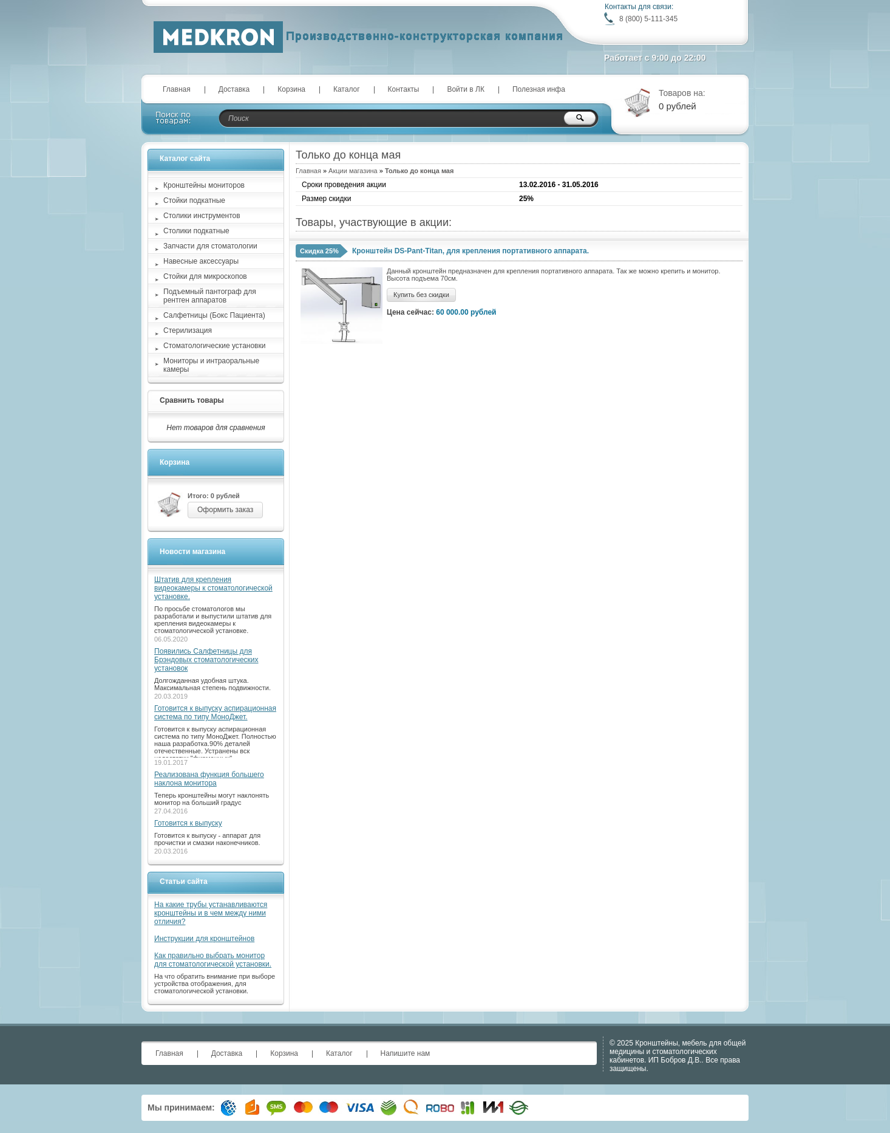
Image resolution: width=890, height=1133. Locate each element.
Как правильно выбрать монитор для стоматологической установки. (212, 959)
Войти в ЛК (465, 89)
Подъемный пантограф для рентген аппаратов (209, 295)
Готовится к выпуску (188, 823)
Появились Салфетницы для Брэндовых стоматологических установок (206, 660)
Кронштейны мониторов (204, 185)
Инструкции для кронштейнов (204, 938)
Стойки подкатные (194, 200)
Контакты (404, 89)
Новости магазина (192, 551)
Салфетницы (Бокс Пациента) (214, 315)
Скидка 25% (319, 251)
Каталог (346, 89)
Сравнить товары (192, 400)
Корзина (291, 89)
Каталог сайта (185, 158)
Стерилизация (187, 330)
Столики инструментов (201, 215)
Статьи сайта (184, 881)
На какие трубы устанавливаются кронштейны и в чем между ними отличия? (210, 913)
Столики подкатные (196, 231)
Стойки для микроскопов (205, 276)
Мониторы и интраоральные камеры (211, 365)
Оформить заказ (225, 509)
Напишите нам (405, 1053)
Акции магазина (353, 170)
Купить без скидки (421, 294)
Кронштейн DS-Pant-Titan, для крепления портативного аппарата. (470, 251)
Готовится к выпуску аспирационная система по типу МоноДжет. (215, 712)
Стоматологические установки (214, 345)
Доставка (234, 89)
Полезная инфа (538, 89)
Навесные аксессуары (201, 261)
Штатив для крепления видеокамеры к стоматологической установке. (213, 588)
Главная (177, 89)
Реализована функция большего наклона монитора (209, 778)
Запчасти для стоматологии (210, 246)
